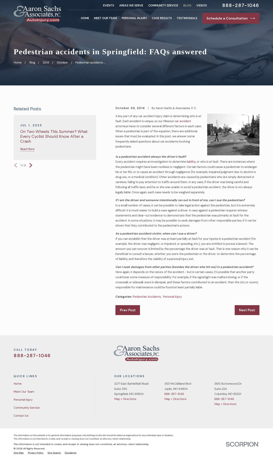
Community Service (163, 5)
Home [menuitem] (85, 18)
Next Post (247, 310)
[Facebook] (239, 355)
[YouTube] (248, 355)
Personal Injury (172, 297)
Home (18, 384)
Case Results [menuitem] (162, 18)
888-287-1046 (240, 5)
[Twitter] (230, 355)
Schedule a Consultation (230, 18)
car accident (183, 121)
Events (108, 5)
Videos (201, 5)
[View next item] (31, 165)
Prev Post (128, 310)
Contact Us (21, 416)
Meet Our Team (24, 392)
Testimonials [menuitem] (187, 18)
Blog (187, 5)
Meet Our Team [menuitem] (105, 18)
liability (191, 162)
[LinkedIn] (257, 355)
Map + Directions (125, 399)
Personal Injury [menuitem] (134, 18)
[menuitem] (19, 453)
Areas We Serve (131, 5)
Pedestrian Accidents (147, 297)
